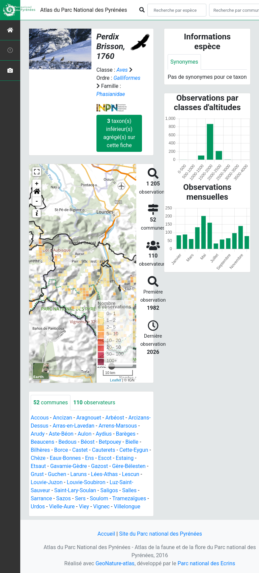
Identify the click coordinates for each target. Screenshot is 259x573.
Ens (89, 458)
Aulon (84, 434)
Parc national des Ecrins (206, 563)
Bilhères (40, 450)
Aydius (104, 434)
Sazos (63, 498)
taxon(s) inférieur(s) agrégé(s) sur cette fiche (119, 133)
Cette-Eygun (133, 450)
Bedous (67, 442)
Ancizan (62, 417)
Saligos (109, 490)
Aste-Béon (61, 434)
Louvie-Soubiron (86, 482)
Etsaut (38, 466)
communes (50, 402)
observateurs (94, 402)
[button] (36, 192)
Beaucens (42, 442)
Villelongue (127, 506)
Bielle (132, 442)
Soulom (99, 498)
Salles (129, 490)
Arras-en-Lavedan (73, 426)
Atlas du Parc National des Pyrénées (83, 10)
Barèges (126, 434)
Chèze (38, 458)
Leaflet (115, 380)
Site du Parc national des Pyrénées (160, 534)
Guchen (57, 474)
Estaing (125, 458)
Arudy (38, 434)
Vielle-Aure (62, 506)
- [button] (37, 201)
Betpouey (110, 442)
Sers (80, 498)
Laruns (78, 474)
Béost (87, 442)
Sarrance (41, 498)
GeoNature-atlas (115, 563)
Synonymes (184, 62)
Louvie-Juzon (47, 482)
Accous (40, 417)
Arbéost (114, 417)
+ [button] (37, 184)
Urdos (38, 506)
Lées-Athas (104, 474)
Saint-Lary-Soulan (75, 490)
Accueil (106, 534)
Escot (105, 458)
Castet (80, 450)
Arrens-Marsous (117, 426)
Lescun (130, 474)
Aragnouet (88, 417)
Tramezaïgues (129, 498)
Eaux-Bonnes (65, 458)
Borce (61, 450)
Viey (84, 506)
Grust (37, 474)
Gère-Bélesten (129, 466)
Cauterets (103, 450)
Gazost (99, 466)
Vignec (101, 506)
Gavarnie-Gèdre (68, 466)
